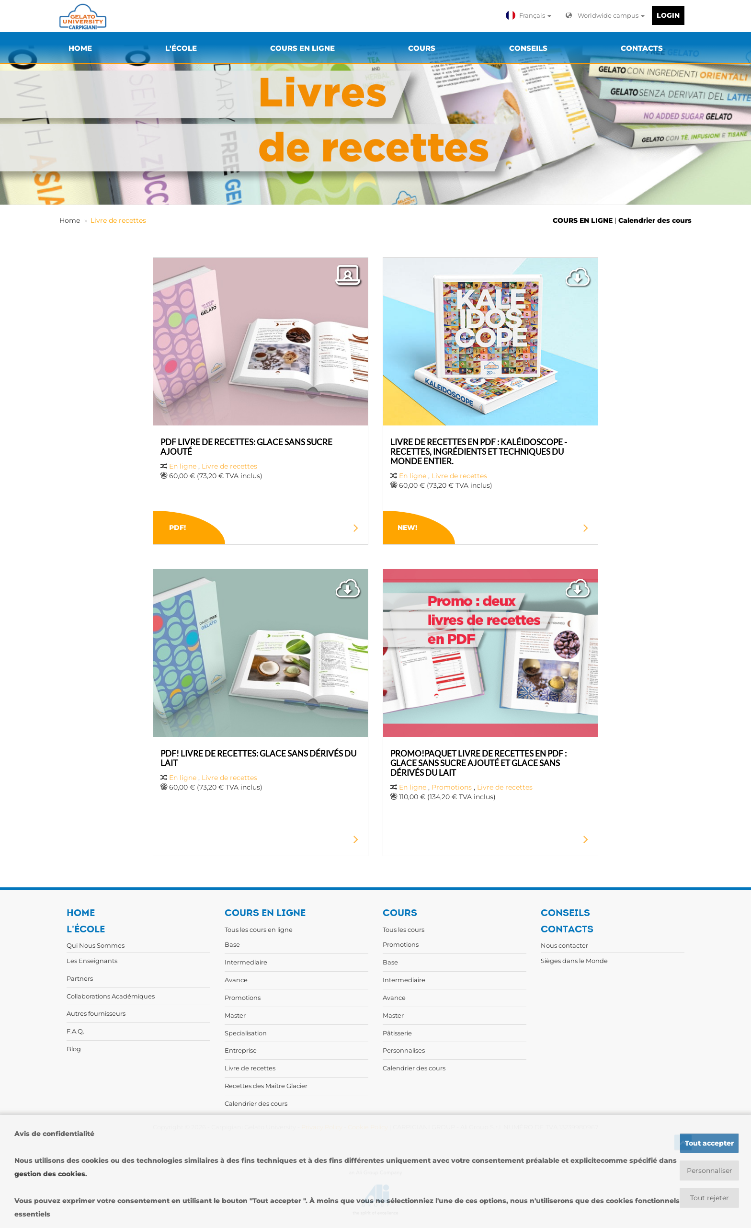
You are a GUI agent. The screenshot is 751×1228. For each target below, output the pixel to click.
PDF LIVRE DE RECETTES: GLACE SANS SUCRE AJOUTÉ (246, 447)
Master (235, 1015)
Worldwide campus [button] (605, 15)
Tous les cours (403, 929)
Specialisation (246, 1033)
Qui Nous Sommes (96, 945)
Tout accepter (709, 1143)
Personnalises (404, 1050)
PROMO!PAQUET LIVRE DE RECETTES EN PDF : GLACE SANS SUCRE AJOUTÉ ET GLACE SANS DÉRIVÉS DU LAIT (478, 763)
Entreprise (241, 1050)
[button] (529, 15)
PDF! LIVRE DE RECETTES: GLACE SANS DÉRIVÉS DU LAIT (258, 758)
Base (232, 944)
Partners (80, 978)
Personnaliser (709, 1170)
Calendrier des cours (655, 220)
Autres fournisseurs (96, 1013)
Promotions (452, 787)
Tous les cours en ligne (259, 929)
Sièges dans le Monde (574, 960)
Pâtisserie (397, 1033)
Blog (74, 1049)
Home (69, 220)
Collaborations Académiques (111, 996)
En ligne (182, 466)
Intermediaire (246, 962)
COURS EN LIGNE (583, 220)
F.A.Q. (75, 1031)
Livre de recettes (118, 220)
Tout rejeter (709, 1198)
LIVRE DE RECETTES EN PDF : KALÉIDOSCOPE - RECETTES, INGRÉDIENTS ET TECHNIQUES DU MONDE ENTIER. (478, 451)
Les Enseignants (92, 960)
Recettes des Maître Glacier (266, 1086)
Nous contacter (564, 945)
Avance (236, 980)
